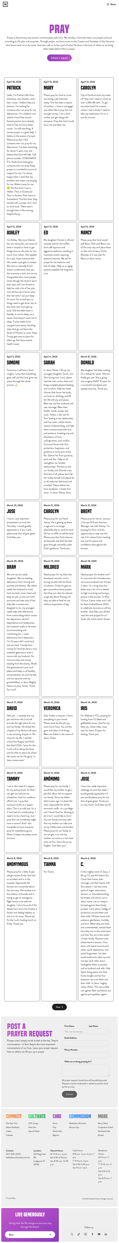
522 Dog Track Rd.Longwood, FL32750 (39, 1159)
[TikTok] (78, 1234)
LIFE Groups (33, 1123)
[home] (5, 4)
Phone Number (71, 1050)
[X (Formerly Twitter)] (72, 1234)
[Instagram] (85, 1234)
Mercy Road (103, 1123)
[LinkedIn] (105, 1234)
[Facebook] (92, 1234)
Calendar (9, 1135)
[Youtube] (99, 1234)
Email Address (70, 1038)
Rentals (101, 1135)
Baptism (56, 1135)
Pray (54, 1127)
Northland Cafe (104, 1131)
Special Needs (34, 1131)
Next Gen (32, 1127)
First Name (69, 1026)
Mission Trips (74, 1127)
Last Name (93, 1026)
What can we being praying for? (78, 1062)
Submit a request (59, 58)
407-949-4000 (13, 1154)
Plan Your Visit (12, 1123)
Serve (55, 1123)
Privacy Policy (10, 1198)
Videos (8, 1131)
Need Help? (57, 1131)
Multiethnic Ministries (77, 1123)
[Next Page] (59, 1007)
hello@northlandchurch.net (18, 1157)
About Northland (12, 1127)
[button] (110, 4)
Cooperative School (105, 1127)
